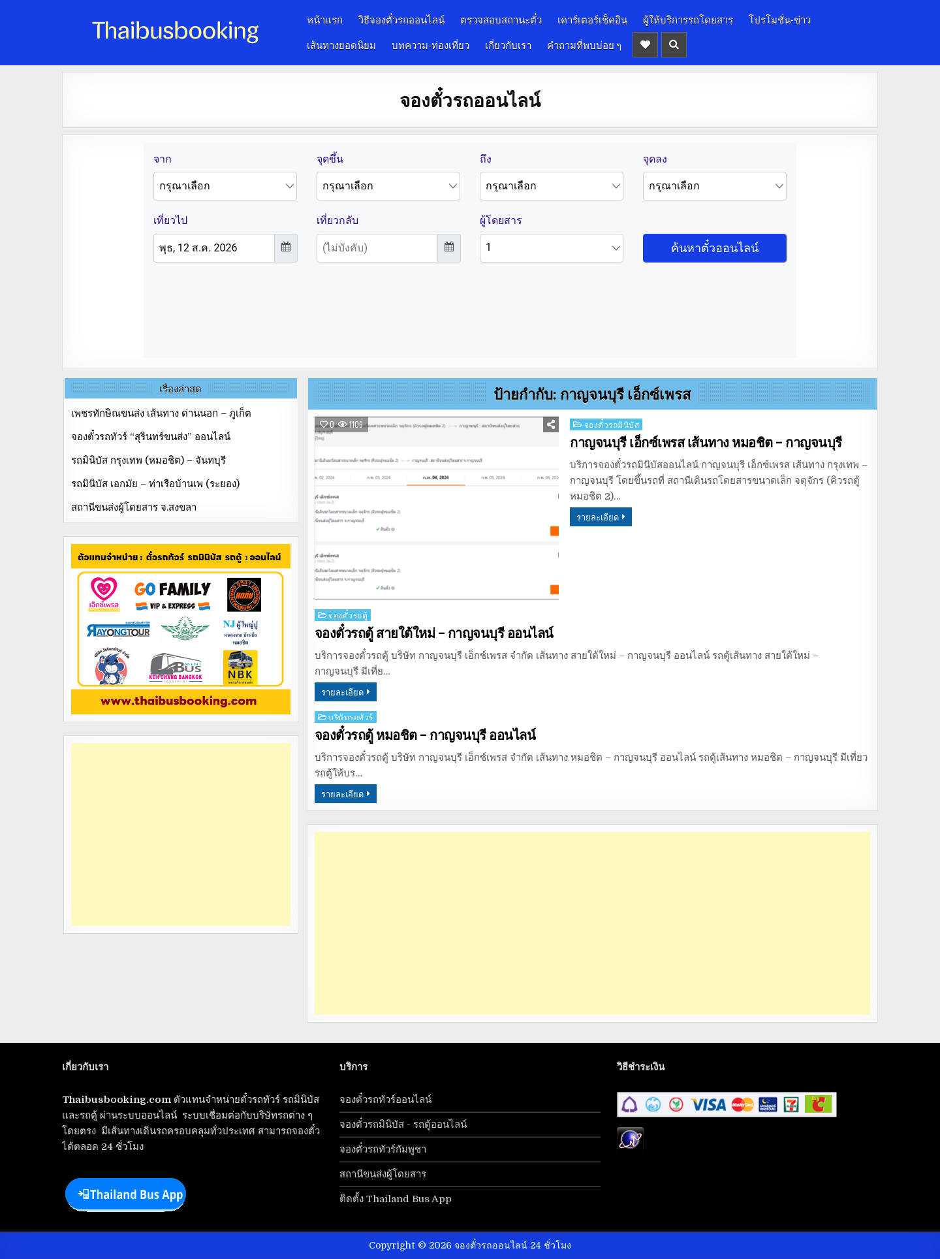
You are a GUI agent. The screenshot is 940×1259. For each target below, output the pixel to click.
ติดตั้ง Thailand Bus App (395, 1199)
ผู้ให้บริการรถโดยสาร (688, 19)
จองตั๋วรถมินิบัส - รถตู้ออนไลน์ (403, 1124)
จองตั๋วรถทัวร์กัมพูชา (382, 1149)
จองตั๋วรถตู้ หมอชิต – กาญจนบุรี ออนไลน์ (425, 735)
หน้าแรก (325, 19)
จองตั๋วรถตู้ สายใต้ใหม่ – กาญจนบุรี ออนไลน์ (434, 633)
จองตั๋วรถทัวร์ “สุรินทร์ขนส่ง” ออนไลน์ (150, 437)
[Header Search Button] (674, 44)
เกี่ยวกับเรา (508, 44)
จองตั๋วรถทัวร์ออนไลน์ (385, 1100)
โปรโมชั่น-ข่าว (780, 19)
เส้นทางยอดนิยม (341, 44)
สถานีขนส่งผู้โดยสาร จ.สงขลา (133, 507)
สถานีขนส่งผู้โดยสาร (382, 1174)
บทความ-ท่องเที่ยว (430, 44)
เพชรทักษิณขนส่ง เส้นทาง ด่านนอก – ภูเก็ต (161, 413)
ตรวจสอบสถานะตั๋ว (501, 19)
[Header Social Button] (645, 44)
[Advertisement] (592, 923)
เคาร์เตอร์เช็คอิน (592, 19)
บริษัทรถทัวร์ (350, 716)
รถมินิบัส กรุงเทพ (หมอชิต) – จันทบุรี (148, 460)
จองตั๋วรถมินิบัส (612, 424)
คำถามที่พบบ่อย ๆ (584, 44)
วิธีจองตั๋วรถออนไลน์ (401, 19)
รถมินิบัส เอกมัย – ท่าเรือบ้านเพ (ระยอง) (155, 484)
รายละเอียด (597, 516)
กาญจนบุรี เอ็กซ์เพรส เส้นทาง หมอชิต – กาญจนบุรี (706, 443)
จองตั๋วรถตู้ (348, 614)
